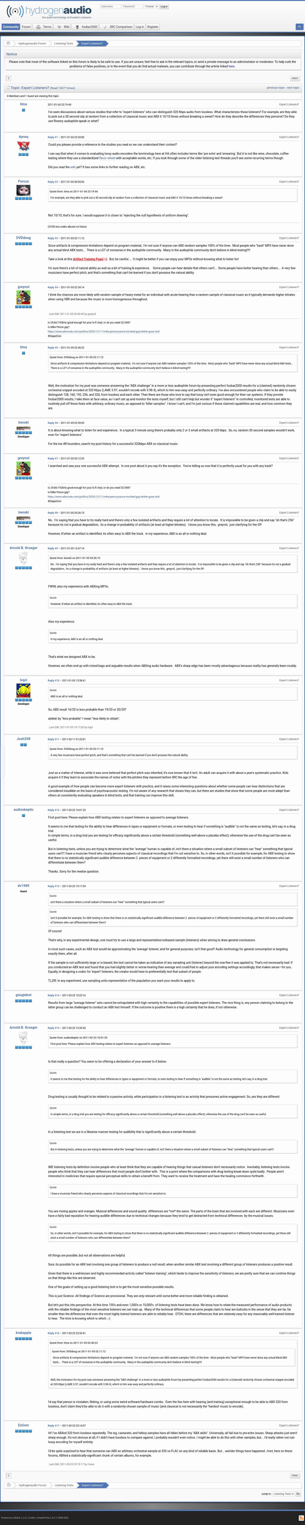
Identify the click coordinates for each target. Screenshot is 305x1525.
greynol (24, 287)
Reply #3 (53, 238)
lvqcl (23, 680)
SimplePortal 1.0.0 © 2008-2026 (52, 1518)
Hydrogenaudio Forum (32, 43)
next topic (293, 87)
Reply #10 (53, 680)
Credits (31, 1518)
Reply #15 (53, 1028)
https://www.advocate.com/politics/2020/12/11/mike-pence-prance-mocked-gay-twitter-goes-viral (104, 331)
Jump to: (266, 1493)
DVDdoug (23, 238)
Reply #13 (53, 886)
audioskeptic (23, 810)
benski (23, 422)
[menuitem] (295, 78)
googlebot (23, 995)
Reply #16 (53, 1333)
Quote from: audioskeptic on (78, 1037)
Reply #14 (53, 995)
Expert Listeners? (92, 43)
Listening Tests (63, 43)
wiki (73, 167)
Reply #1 (53, 137)
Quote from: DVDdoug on (76, 357)
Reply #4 (53, 287)
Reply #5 (53, 347)
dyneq (23, 137)
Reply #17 (53, 1425)
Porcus (23, 181)
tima (23, 104)
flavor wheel (107, 158)
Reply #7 (53, 458)
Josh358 (23, 739)
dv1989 (24, 886)
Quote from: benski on (75, 558)
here (232, 66)
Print (295, 78)
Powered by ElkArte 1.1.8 (13, 1518)
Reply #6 (53, 422)
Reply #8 (53, 512)
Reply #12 (53, 810)
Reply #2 (53, 181)
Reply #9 (53, 548)
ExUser (23, 1425)
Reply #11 (53, 739)
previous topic (276, 87)
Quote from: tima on (74, 191)
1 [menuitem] (8, 78)
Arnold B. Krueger (23, 548)
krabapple (23, 1333)
